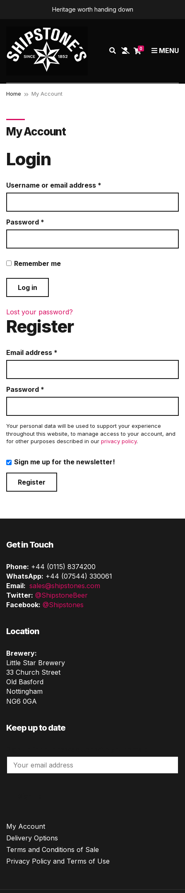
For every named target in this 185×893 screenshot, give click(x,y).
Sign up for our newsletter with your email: (76, 749)
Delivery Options (32, 838)
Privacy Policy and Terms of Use (58, 861)
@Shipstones (63, 605)
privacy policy (119, 441)
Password (39, 222)
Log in (27, 287)
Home (13, 93)
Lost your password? (39, 312)
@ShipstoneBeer (61, 595)
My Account (25, 826)
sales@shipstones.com (64, 586)
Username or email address (68, 185)
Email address (46, 352)
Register (32, 482)
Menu (165, 50)
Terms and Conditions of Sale (52, 849)
